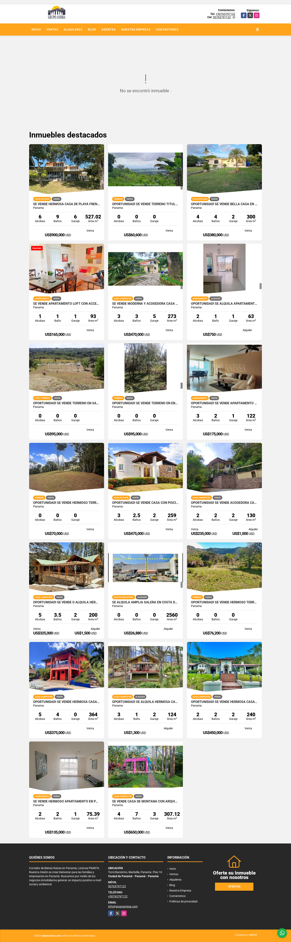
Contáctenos (167, 29)
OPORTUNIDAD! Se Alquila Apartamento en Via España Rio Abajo (224, 303)
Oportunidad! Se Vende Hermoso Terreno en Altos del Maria (224, 602)
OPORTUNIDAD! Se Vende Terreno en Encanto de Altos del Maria (145, 403)
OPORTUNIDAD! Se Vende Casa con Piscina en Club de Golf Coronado (145, 502)
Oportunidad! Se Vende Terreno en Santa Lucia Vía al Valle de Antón (66, 403)
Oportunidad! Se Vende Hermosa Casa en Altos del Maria (66, 702)
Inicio (36, 29)
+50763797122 (225, 14)
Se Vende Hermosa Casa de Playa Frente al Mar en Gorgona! (66, 204)
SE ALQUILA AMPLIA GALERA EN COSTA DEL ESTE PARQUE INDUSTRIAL (145, 602)
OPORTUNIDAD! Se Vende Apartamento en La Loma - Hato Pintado (224, 403)
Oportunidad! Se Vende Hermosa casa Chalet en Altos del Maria (224, 702)
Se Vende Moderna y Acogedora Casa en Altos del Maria (145, 303)
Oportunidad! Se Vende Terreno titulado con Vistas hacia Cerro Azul (145, 204)
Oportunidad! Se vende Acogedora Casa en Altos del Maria (224, 502)
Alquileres (73, 29)
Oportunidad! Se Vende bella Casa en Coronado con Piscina (224, 204)
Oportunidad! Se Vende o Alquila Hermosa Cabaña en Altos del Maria (66, 602)
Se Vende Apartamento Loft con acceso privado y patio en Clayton (66, 303)
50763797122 (222, 17)
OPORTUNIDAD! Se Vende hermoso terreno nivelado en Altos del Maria (66, 502)
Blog (92, 29)
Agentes (109, 29)
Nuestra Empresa (136, 29)
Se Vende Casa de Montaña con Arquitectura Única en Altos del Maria (145, 801)
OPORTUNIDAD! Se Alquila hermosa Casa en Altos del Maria (145, 702)
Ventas (52, 29)
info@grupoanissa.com (123, 906)
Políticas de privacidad (183, 901)
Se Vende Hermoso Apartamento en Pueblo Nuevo (66, 801)
